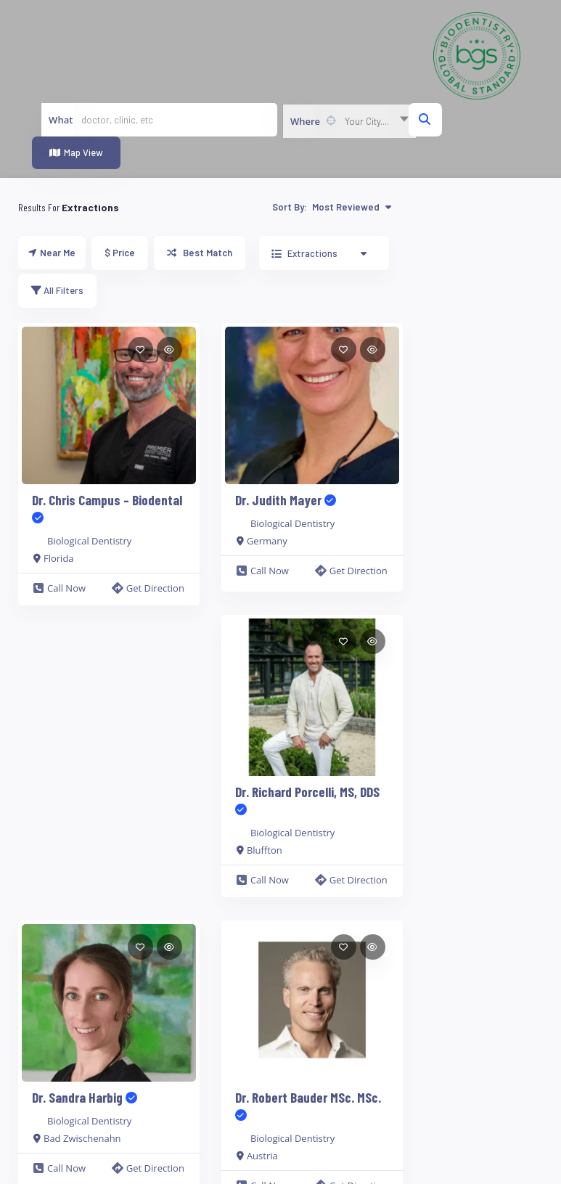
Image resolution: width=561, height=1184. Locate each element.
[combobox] (349, 121)
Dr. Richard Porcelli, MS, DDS (307, 800)
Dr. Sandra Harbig (84, 1097)
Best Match (199, 252)
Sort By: (331, 207)
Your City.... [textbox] (367, 121)
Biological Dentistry (89, 540)
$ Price (120, 252)
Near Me (51, 252)
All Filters (57, 290)
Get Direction (148, 588)
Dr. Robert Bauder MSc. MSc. (308, 1106)
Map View (76, 152)
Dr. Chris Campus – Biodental (107, 508)
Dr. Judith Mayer (285, 499)
